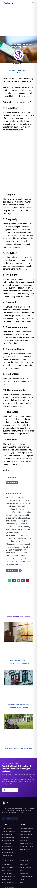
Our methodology (7, 855)
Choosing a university (26, 828)
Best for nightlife (7, 834)
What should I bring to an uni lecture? (18, 748)
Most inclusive (6, 843)
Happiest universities (8, 831)
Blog (21, 882)
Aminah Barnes (13, 493)
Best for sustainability (8, 840)
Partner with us (10, 790)
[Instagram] (3, 818)
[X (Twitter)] (16, 818)
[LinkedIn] (12, 818)
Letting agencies (7, 873)
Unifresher (11, 477)
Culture (22, 879)
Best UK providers (7, 882)
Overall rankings (7, 828)
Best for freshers (7, 849)
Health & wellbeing (25, 867)
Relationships (24, 873)
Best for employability (8, 837)
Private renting (6, 870)
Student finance (25, 837)
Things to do (24, 864)
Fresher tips (23, 840)
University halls (6, 864)
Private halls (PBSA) (8, 867)
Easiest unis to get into (27, 846)
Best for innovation (7, 852)
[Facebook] (8, 818)
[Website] (20, 570)
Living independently (26, 876)
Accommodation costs (8, 876)
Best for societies (7, 846)
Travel (22, 870)
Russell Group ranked (26, 843)
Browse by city (6, 879)
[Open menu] (33, 3)
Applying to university (26, 834)
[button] (9, 580)
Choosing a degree (25, 831)
